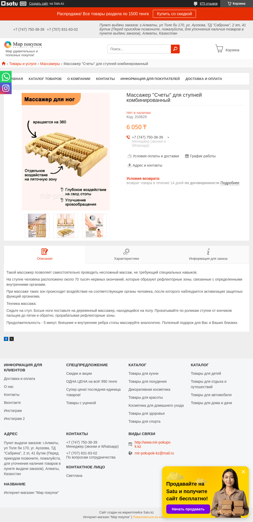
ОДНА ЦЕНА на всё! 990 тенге (91, 381)
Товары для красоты (146, 397)
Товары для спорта (145, 421)
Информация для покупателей (150, 79)
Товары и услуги (22, 64)
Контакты (105, 79)
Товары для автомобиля (211, 395)
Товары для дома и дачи (211, 403)
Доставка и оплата (203, 79)
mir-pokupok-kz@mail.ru (154, 453)
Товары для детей (206, 373)
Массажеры (50, 64)
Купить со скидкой (174, 14)
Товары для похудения (148, 381)
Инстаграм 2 (14, 419)
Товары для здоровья (147, 413)
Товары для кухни (144, 373)
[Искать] (175, 49)
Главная (15, 79)
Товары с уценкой (81, 403)
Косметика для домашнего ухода (156, 405)
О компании (78, 79)
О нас (8, 387)
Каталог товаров (45, 79)
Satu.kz (148, 512)
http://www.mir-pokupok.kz (153, 444)
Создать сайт (38, 3)
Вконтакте (12, 403)
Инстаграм (13, 411)
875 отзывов (209, 3)
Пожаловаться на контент (151, 517)
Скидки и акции (79, 373)
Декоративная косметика (149, 389)
